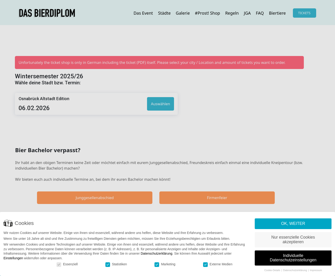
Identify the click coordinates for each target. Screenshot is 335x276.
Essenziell (67, 264)
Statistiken (116, 264)
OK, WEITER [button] (293, 223)
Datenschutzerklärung (156, 254)
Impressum (316, 270)
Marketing (164, 264)
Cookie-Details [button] (272, 270)
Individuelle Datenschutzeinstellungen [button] (293, 258)
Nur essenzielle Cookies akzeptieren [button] (293, 239)
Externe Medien (217, 264)
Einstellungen (13, 258)
